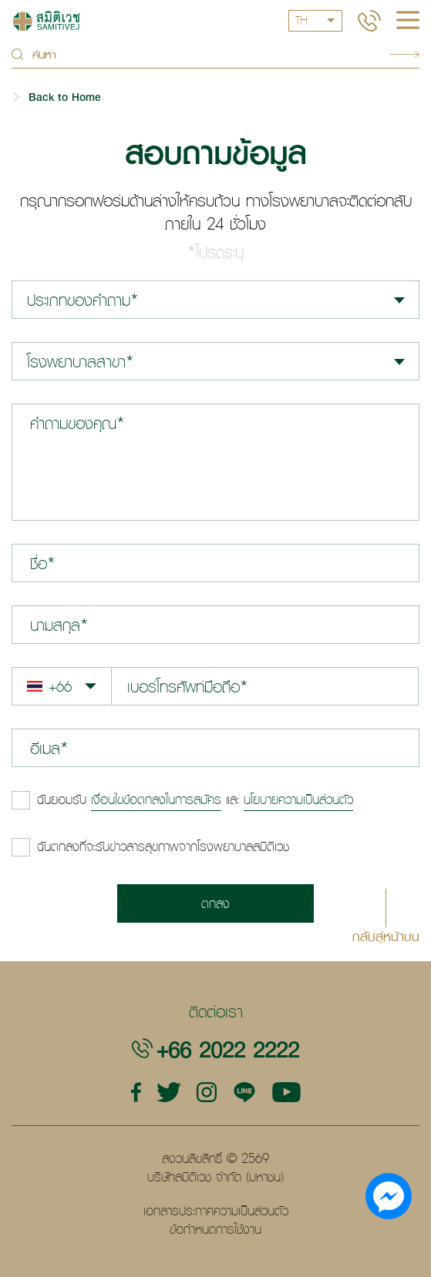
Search (404, 54)
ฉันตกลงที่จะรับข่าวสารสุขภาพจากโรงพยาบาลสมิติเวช (163, 846)
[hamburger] (407, 21)
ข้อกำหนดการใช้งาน (215, 1229)
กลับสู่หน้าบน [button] (385, 935)
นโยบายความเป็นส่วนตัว (298, 799)
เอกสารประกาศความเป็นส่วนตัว (215, 1211)
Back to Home (65, 97)
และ (195, 799)
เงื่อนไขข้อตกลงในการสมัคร (156, 799)
